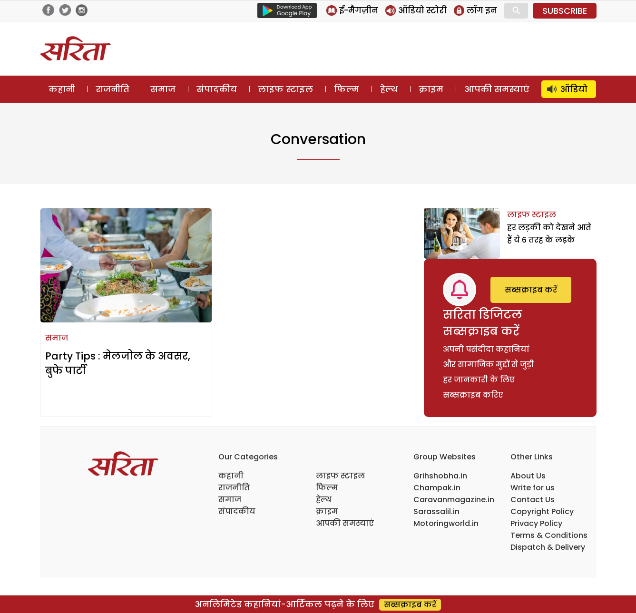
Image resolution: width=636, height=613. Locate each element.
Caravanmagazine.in (453, 499)
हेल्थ (389, 89)
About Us (528, 475)
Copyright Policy (542, 511)
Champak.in (436, 487)
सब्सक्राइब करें (531, 289)
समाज (163, 89)
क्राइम (431, 89)
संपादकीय (216, 89)
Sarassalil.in (436, 511)
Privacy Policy (536, 523)
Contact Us (532, 499)
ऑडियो (573, 89)
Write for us (532, 487)
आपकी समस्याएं (496, 89)
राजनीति (112, 89)
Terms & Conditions (548, 535)
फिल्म (346, 89)
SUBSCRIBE (564, 11)
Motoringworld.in (446, 523)
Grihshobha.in (440, 475)
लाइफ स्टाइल (285, 89)
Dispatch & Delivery (547, 547)
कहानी (62, 89)
